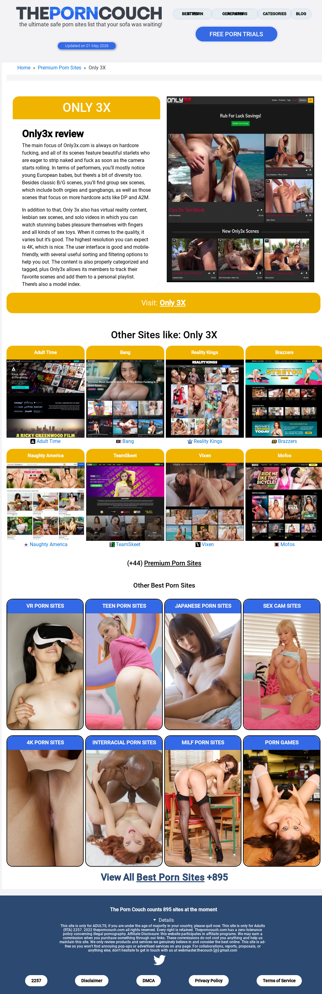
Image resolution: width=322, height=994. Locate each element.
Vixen (205, 455)
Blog (301, 13)
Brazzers (284, 352)
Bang (125, 352)
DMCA (149, 980)
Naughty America (46, 455)
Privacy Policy (209, 980)
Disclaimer (91, 980)
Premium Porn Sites (59, 68)
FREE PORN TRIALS (236, 34)
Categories (274, 13)
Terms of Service (279, 980)
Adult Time (45, 352)
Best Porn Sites (192, 13)
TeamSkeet (125, 455)
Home (23, 68)
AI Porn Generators (234, 13)
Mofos (284, 455)
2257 (36, 980)
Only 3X (172, 303)
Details (162, 920)
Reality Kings (204, 352)
